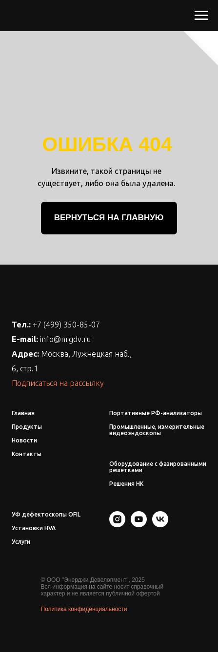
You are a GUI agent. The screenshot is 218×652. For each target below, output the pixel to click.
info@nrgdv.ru (65, 339)
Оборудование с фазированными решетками (157, 466)
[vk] (160, 524)
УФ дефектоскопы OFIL (46, 514)
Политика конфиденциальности (84, 609)
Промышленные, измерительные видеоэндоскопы (156, 429)
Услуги (21, 541)
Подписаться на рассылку (58, 383)
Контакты (26, 454)
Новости (24, 440)
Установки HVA (34, 528)
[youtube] (139, 524)
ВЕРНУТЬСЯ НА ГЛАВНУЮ (109, 217)
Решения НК (126, 483)
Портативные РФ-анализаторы (155, 413)
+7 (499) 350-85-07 (66, 324)
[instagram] (117, 524)
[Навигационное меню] (201, 15)
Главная (23, 413)
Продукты (27, 426)
